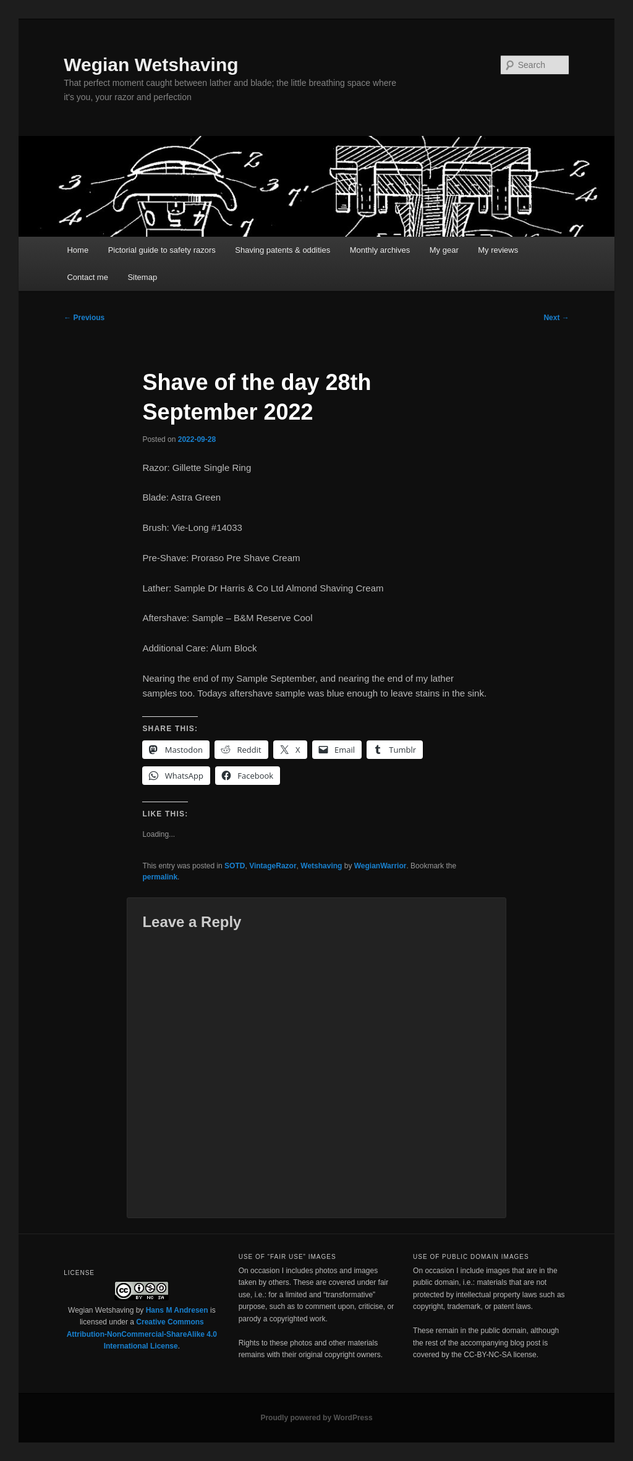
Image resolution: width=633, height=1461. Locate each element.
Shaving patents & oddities (282, 250)
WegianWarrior (380, 866)
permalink (159, 877)
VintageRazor (272, 866)
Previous (84, 317)
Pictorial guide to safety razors (162, 250)
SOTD (234, 866)
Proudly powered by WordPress (316, 1417)
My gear (444, 250)
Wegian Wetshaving (151, 64)
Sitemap (142, 277)
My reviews (498, 250)
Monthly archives (380, 250)
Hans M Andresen (177, 1310)
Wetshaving (321, 866)
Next (556, 317)
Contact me (87, 277)
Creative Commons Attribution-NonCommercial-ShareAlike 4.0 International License (142, 1334)
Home (77, 250)
